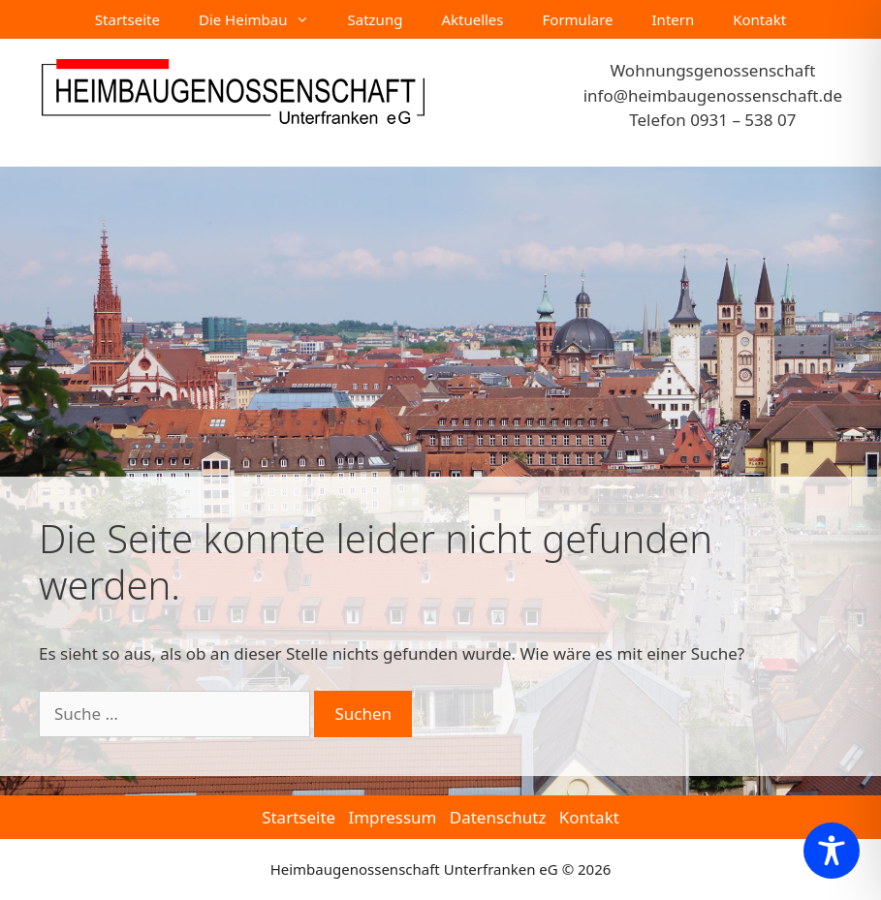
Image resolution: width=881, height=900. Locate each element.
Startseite (127, 19)
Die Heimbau (264, 19)
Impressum (392, 817)
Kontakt (759, 19)
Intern (673, 19)
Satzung (375, 19)
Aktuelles (472, 19)
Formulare (578, 19)
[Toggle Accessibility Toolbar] (832, 851)
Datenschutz (498, 817)
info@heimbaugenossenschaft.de (712, 95)
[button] (42, 857)
